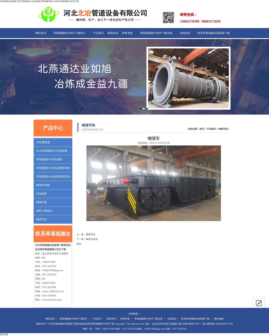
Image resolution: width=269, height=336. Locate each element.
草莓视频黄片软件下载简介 (69, 33)
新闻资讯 (112, 33)
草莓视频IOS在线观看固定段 (53, 176)
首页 (201, 129)
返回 (78, 244)
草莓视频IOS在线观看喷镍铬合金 (53, 169)
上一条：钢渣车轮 (85, 234)
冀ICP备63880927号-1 (190, 324)
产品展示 (98, 33)
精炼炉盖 (41, 202)
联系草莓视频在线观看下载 (214, 33)
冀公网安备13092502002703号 (217, 324)
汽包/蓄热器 (43, 142)
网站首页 (40, 33)
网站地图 (218, 319)
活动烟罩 (41, 193)
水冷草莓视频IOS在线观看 (51, 150)
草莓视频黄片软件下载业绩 (156, 33)
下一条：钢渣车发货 (87, 239)
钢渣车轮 (41, 219)
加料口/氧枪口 (44, 210)
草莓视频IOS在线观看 (49, 159)
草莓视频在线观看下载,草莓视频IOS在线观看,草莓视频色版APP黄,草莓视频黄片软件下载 (39, 1)
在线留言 (185, 33)
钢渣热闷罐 (43, 185)
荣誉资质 (127, 33)
